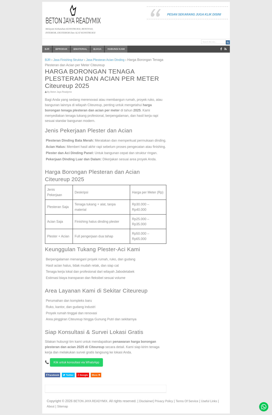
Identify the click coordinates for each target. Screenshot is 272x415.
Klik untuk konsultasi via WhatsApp (76, 362)
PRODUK (61, 49)
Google (82, 375)
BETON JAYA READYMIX (90, 401)
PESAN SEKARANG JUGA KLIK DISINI (194, 14)
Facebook (52, 375)
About (50, 406)
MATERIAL (80, 49)
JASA (97, 49)
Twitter (68, 375)
